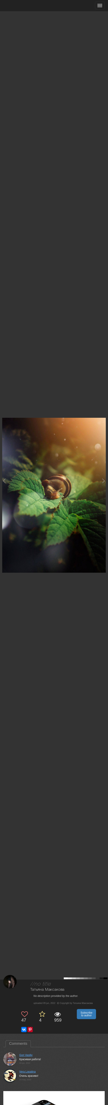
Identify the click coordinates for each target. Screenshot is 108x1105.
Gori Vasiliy (26, 1055)
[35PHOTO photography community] (20, 5)
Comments (18, 1043)
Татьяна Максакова (47, 989)
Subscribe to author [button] (86, 1014)
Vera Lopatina (27, 1071)
